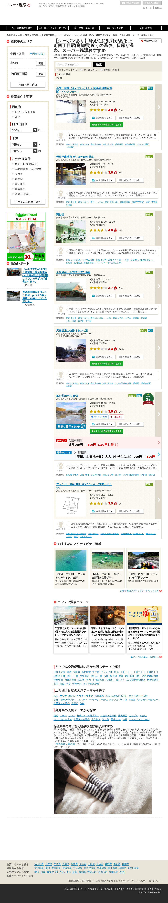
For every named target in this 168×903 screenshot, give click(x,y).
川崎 (43, 872)
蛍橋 (106, 675)
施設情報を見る (103, 118)
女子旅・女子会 (62, 703)
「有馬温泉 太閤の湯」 (65, 744)
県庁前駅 (119, 144)
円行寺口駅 (151, 533)
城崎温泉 (67, 868)
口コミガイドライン (125, 881)
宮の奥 (81, 679)
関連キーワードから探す (20, 876)
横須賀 (50, 872)
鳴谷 (68, 683)
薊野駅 (136, 318)
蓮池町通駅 (89, 263)
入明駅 (69, 536)
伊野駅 (144, 475)
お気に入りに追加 (131, 118)
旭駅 (76, 536)
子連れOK (153, 699)
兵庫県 (65, 864)
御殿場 (82, 872)
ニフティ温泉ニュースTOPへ (144, 657)
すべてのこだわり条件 (28, 201)
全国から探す (37, 53)
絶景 (125, 719)
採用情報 (158, 889)
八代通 (108, 679)
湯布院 (122, 868)
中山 (116, 679)
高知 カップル (97, 202)
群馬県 (74, 864)
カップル (113, 699)
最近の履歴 (152, 3)
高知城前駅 (130, 144)
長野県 (108, 864)
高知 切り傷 (96, 144)
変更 (41, 63)
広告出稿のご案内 (104, 881)
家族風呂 (20, 189)
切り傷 (123, 699)
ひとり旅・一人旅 (138, 695)
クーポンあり (90, 70)
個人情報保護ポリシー (75, 889)
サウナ (63, 695)
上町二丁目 (139, 672)
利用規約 (116, 889)
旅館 (82, 703)
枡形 (116, 672)
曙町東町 (129, 675)
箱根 (47, 868)
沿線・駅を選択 (28, 84)
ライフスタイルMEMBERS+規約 (137, 889)
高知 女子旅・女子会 (122, 318)
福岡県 (125, 864)
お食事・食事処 (85, 695)
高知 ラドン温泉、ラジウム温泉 (80, 260)
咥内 (88, 679)
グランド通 (106, 672)
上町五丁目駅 (86, 536)
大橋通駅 (70, 147)
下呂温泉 (77, 868)
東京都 (82, 864)
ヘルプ (142, 881)
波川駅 (118, 475)
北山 (62, 683)
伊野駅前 (77, 683)
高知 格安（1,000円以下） (142, 260)
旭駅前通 (84, 675)
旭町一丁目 (72, 675)
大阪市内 (91, 872)
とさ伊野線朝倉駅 (123, 383)
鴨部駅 (69, 386)
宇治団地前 (98, 679)
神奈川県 (39, 864)
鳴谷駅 (152, 475)
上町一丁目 (126, 672)
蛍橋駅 (69, 205)
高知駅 (69, 263)
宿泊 (56, 695)
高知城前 (86, 672)
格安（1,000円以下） (116, 695)
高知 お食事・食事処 (109, 533)
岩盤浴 (74, 703)
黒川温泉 (112, 868)
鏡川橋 (113, 675)
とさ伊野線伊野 (91, 683)
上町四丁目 (152, 672)
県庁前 (95, 672)
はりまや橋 (59, 672)
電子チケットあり (68, 70)
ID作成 (158, 8)
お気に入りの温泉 (130, 3)
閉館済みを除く (112, 70)
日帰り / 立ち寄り (25, 112)
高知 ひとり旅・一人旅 (118, 260)
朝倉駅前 (58, 679)
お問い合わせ (155, 881)
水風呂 (132, 699)
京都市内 (102, 872)
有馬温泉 (56, 868)
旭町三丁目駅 (138, 202)
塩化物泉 (141, 699)
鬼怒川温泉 (133, 868)
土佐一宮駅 (71, 321)
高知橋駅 (78, 263)
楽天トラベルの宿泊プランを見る (106, 125)
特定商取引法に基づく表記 (98, 889)
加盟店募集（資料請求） (80, 881)
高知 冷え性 (108, 144)
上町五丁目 (59, 675)
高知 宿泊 (84, 144)
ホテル (71, 695)
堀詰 (69, 672)
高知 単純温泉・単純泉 (76, 533)
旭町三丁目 (96, 675)
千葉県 (57, 864)
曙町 (138, 675)
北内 (56, 683)
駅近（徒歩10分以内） (65, 699)
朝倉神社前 (70, 679)
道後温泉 (101, 868)
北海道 (99, 864)
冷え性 (104, 699)
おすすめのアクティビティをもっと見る (139, 591)
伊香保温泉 (89, 868)
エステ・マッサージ (88, 699)
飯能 (75, 872)
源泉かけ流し (23, 194)
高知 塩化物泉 (72, 144)
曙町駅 (136, 383)
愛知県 (117, 864)
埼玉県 (48, 864)
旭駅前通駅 (125, 202)
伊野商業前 (153, 679)
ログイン (147, 8)
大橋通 (76, 672)
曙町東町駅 (146, 383)
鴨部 (121, 675)
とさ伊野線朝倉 (150, 675)
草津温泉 (39, 868)
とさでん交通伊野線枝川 (133, 679)
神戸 (122, 872)
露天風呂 (99, 695)
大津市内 (113, 872)
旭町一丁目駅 (152, 202)
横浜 (36, 872)
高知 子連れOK (111, 202)
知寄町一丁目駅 (85, 321)
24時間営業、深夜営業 (28, 169)
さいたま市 (65, 872)
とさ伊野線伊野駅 (131, 475)
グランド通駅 (143, 144)
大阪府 (91, 864)
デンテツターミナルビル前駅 (108, 263)
